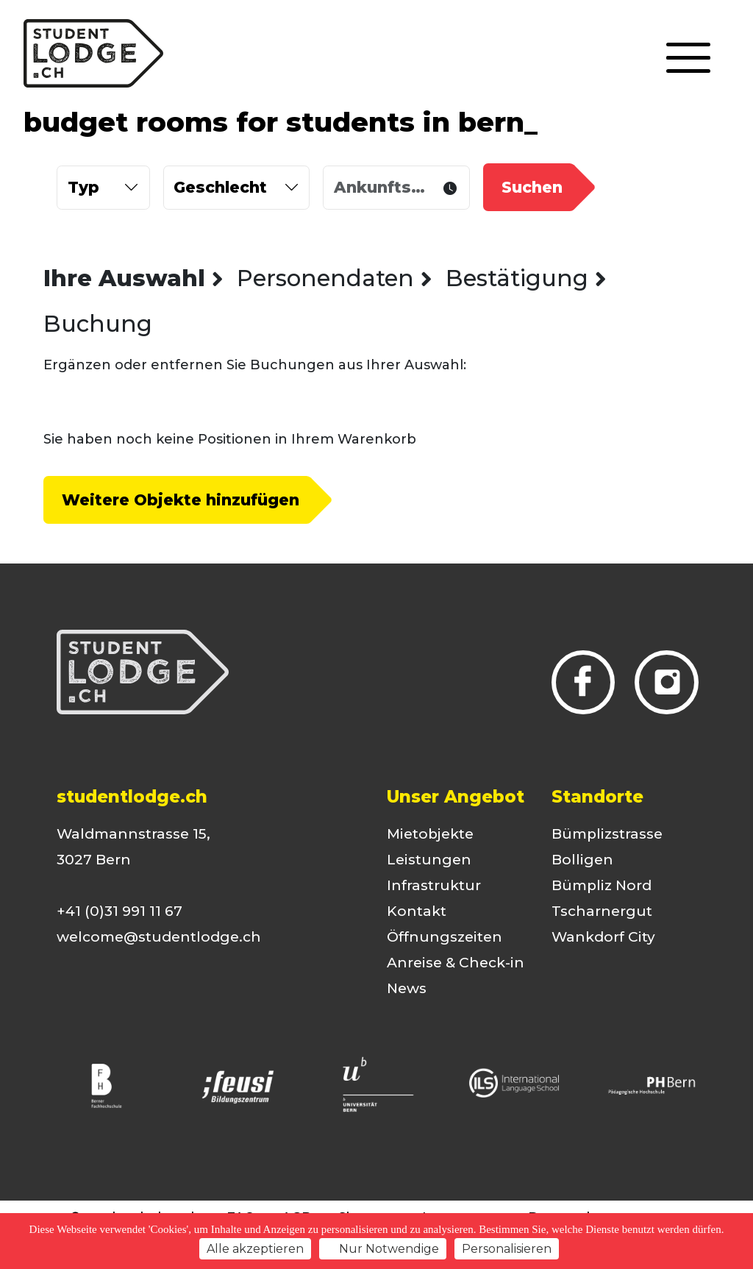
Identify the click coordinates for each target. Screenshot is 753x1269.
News (407, 988)
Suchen (532, 187)
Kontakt (416, 911)
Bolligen (582, 859)
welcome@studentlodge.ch (159, 936)
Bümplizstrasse (607, 833)
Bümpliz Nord (602, 885)
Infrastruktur (434, 885)
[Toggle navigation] (688, 59)
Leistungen (429, 859)
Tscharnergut (602, 911)
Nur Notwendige (382, 1249)
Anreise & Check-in (455, 962)
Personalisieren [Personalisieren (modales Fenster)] (507, 1249)
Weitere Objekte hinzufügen (180, 500)
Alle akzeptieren (255, 1249)
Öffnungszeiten (444, 936)
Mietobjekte (430, 833)
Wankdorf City (603, 936)
